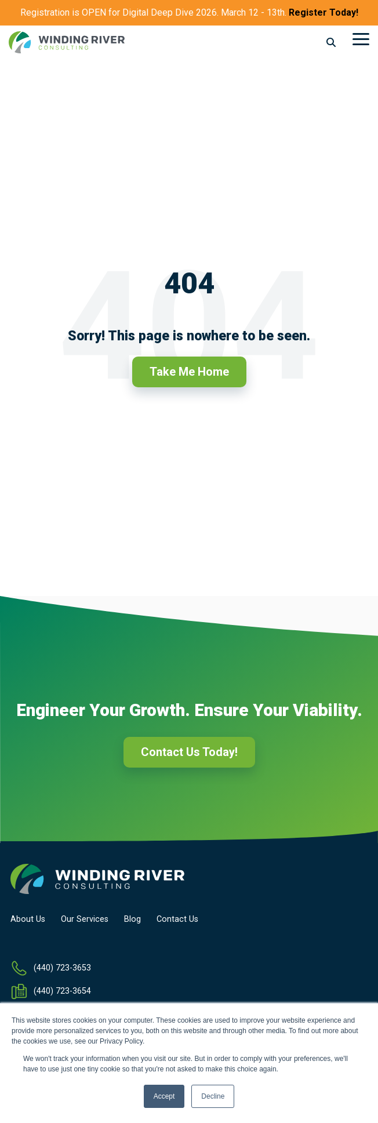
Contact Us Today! (189, 752)
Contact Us (177, 919)
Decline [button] (212, 1096)
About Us (27, 919)
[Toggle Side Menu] (360, 38)
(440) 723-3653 (62, 968)
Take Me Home (189, 372)
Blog (132, 919)
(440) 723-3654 (62, 991)
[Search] (331, 42)
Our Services (84, 919)
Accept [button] (164, 1096)
